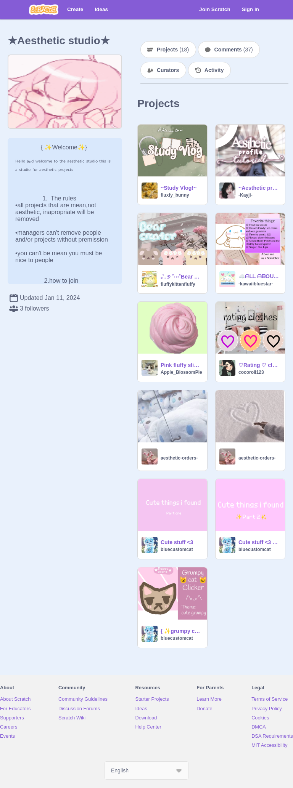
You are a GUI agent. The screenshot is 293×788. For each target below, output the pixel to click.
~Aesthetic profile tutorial (259, 188)
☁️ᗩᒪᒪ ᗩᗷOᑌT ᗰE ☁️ (259, 276)
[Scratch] (43, 9)
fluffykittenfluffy (178, 284)
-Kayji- (245, 195)
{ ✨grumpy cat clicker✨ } (182, 631)
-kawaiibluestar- (255, 284)
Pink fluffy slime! (182, 365)
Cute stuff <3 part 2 (259, 542)
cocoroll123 (251, 372)
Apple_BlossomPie (181, 372)
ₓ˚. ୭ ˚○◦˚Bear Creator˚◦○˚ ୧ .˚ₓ (182, 277)
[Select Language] (146, 770)
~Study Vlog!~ (178, 188)
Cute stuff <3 (177, 542)
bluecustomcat (177, 549)
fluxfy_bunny (175, 195)
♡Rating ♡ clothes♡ (259, 365)
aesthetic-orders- (179, 458)
